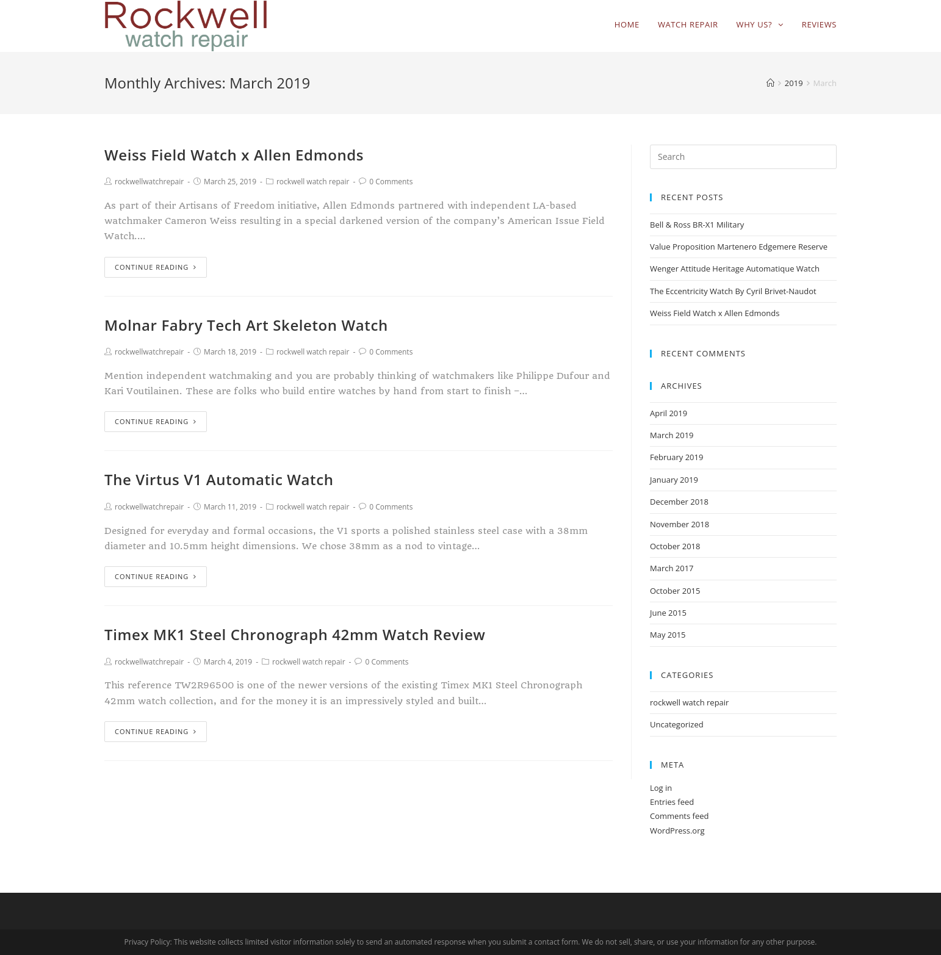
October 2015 (675, 590)
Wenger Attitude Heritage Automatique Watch (735, 268)
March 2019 (672, 435)
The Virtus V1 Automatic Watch (219, 479)
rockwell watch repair (312, 181)
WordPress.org (677, 830)
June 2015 (668, 612)
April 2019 (668, 413)
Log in (661, 787)
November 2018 (679, 524)
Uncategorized (677, 724)
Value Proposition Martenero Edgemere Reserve (738, 246)
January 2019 (674, 479)
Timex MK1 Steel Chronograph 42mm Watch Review (295, 634)
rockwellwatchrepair (149, 181)
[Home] (770, 82)
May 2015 (668, 634)
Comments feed (679, 815)
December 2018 (679, 501)
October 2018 (675, 546)
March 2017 (672, 568)
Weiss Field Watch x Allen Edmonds (234, 155)
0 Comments (391, 181)
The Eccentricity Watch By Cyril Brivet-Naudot (733, 291)
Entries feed (672, 801)
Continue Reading (155, 267)
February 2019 (676, 457)
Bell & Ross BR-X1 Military (697, 224)
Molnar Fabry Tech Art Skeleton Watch (246, 325)
